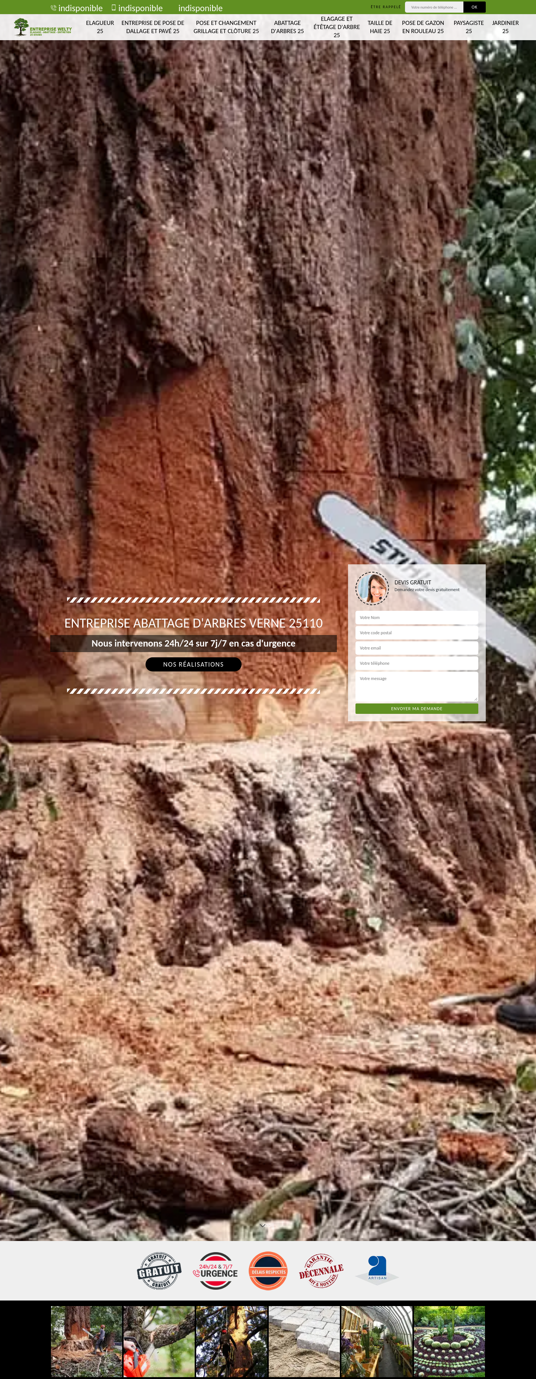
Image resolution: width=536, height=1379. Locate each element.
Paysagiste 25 (469, 27)
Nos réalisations (193, 664)
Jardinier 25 (505, 27)
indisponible (76, 8)
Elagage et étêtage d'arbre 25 (337, 27)
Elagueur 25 (100, 27)
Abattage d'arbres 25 (287, 27)
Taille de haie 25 (380, 27)
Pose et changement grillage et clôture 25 (226, 27)
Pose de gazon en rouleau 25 (423, 27)
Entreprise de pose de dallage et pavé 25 (152, 27)
